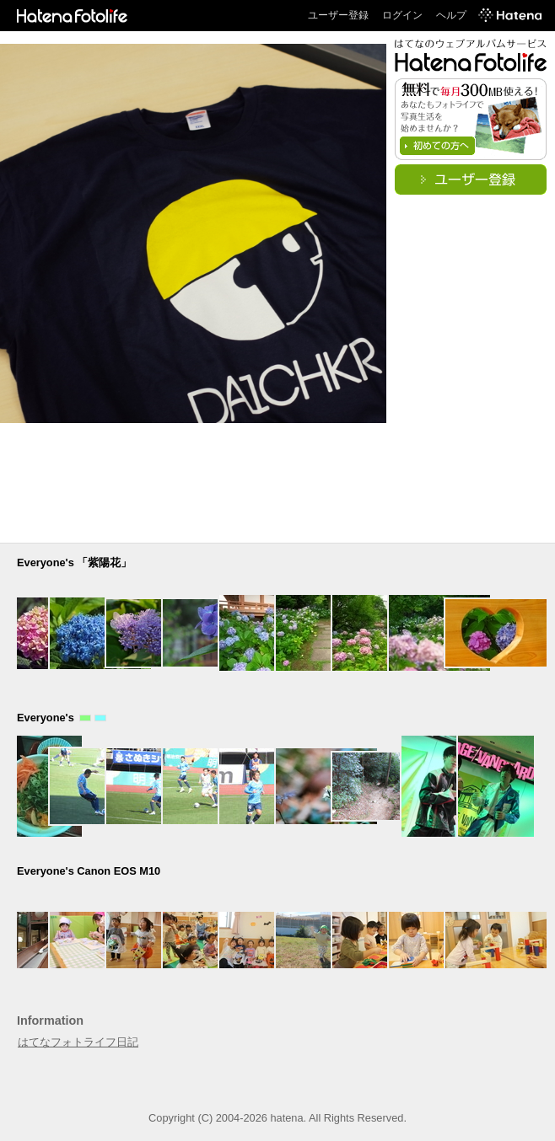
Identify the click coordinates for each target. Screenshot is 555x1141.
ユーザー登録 (338, 15)
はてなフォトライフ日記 (78, 1042)
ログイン (402, 15)
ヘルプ (451, 15)
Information (50, 1020)
